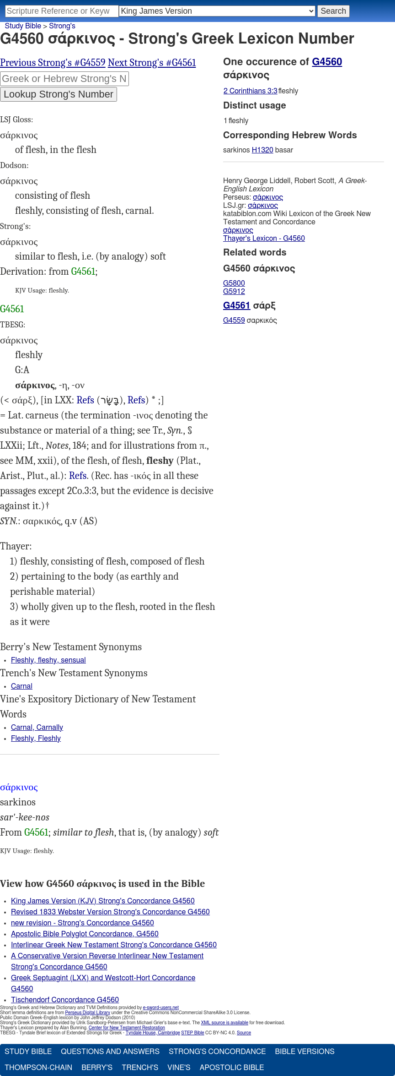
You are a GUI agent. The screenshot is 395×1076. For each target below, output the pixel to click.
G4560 (327, 62)
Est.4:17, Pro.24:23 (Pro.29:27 (136, 400)
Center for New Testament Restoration (127, 1028)
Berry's (96, 1067)
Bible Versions (305, 1051)
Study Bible (23, 26)
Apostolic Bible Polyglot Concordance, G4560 (85, 934)
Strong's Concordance (217, 1051)
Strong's (62, 26)
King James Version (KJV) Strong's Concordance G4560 (103, 901)
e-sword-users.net (161, 1007)
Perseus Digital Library (87, 1013)
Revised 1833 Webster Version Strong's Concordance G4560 (110, 912)
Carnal (21, 686)
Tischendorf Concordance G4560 (65, 1000)
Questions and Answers (110, 1051)
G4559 (234, 320)
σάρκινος (268, 197)
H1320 (262, 150)
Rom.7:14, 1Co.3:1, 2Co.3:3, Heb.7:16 (78, 476)
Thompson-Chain (38, 1067)
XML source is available (224, 1023)
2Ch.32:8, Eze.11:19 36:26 (85, 400)
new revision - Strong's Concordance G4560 (82, 923)
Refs (85, 400)
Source (244, 1033)
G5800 (234, 283)
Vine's (178, 1067)
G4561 (83, 271)
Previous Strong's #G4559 (53, 63)
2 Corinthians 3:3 (251, 91)
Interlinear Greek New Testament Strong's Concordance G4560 (114, 945)
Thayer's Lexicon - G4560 (264, 238)
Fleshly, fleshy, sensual (48, 660)
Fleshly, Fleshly (36, 738)
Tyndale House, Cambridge (153, 1033)
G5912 (234, 291)
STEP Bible (192, 1033)
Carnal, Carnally (37, 727)
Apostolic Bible (232, 1067)
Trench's (140, 1067)
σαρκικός (250, 320)
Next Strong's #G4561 (152, 63)
